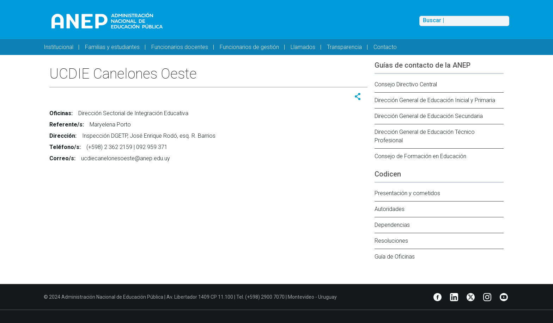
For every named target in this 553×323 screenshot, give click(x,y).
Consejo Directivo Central (406, 84)
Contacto (385, 47)
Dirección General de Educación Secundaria (429, 116)
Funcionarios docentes (179, 47)
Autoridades (390, 209)
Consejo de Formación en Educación (420, 156)
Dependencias (392, 225)
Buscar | (433, 20)
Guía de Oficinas (395, 256)
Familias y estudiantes (112, 47)
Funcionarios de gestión (249, 47)
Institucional (58, 47)
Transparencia (344, 47)
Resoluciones (391, 240)
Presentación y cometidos (407, 193)
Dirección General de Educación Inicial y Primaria (435, 100)
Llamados (303, 47)
